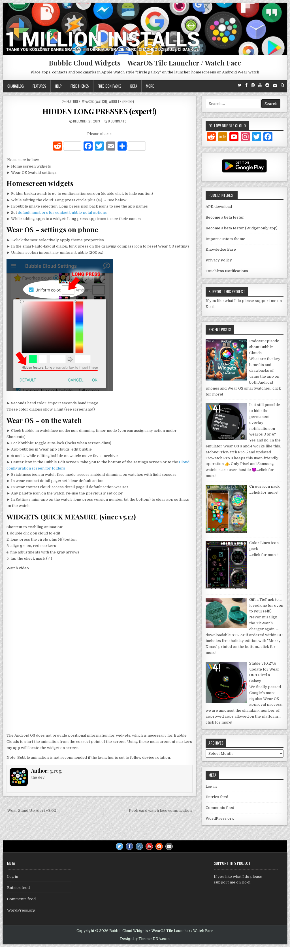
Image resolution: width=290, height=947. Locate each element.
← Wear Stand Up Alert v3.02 (29, 810)
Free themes (80, 86)
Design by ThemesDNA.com (145, 939)
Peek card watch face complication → (162, 810)
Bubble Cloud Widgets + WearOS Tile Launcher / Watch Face (145, 62)
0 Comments (117, 121)
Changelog (15, 86)
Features (39, 86)
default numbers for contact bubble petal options (62, 212)
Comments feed (220, 808)
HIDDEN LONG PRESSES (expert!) (99, 111)
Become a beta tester (225, 217)
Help (58, 86)
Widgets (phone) (121, 101)
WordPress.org (220, 818)
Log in (211, 786)
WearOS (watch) (94, 101)
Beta (133, 86)
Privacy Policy (219, 260)
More (150, 86)
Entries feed (217, 797)
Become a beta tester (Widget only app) (242, 228)
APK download (219, 206)
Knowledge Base (221, 249)
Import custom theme (225, 239)
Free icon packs (109, 86)
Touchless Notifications (227, 271)
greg (56, 770)
